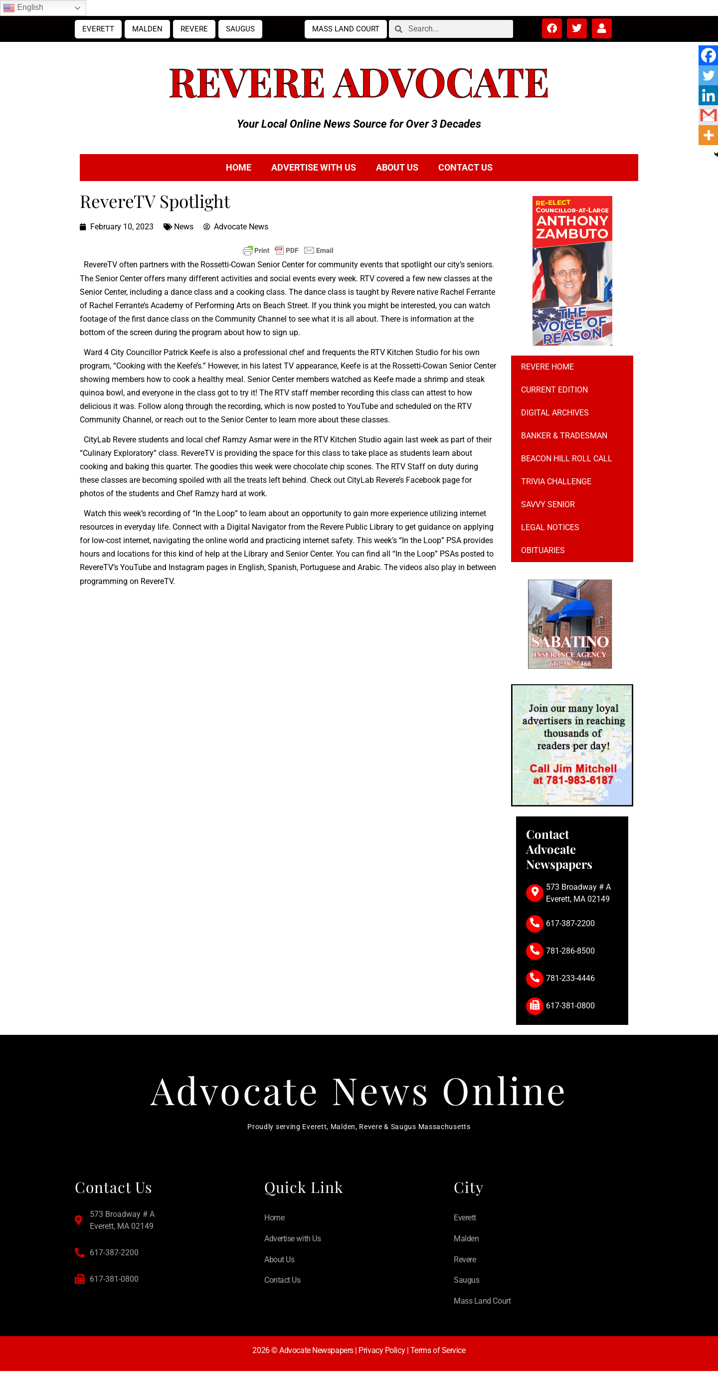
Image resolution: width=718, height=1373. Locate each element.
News (183, 226)
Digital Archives (555, 412)
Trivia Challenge (556, 481)
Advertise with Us (313, 167)
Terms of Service (438, 1352)
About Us (397, 167)
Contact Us (465, 167)
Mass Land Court (345, 28)
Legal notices (550, 527)
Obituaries (543, 550)
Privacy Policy (382, 1352)
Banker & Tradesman (564, 435)
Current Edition (554, 389)
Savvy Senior (548, 504)
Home (238, 167)
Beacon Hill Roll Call (566, 458)
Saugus (240, 28)
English (23, 8)
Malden (147, 28)
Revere (194, 28)
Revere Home (547, 367)
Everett (98, 28)
